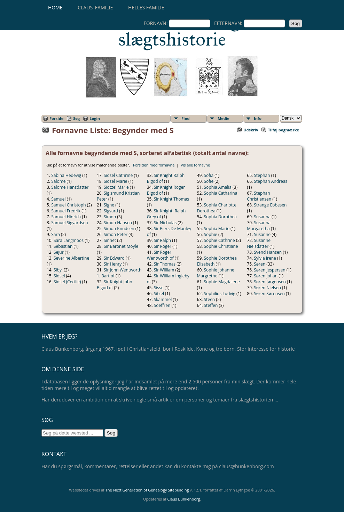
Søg (76, 118)
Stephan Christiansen (259, 196)
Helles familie (146, 7)
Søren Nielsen (267, 288)
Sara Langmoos (69, 240)
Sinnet (110, 240)
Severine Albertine (71, 258)
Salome (58, 181)
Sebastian (63, 246)
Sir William (164, 270)
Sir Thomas (164, 264)
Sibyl (58, 270)
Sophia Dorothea (220, 217)
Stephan (262, 175)
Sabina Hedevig (66, 175)
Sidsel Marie (115, 181)
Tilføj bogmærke (283, 129)
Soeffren (162, 305)
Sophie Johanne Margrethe (215, 273)
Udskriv (250, 129)
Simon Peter (115, 234)
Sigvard (111, 211)
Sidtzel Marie (116, 187)
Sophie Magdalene (222, 282)
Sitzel (159, 293)
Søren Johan (265, 276)
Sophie (210, 234)
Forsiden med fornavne (153, 165)
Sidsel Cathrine (118, 175)
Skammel (163, 299)
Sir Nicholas (165, 223)
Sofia (209, 175)
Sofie (209, 181)
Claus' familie (95, 7)
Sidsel (59, 276)
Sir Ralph (162, 240)
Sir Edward (114, 258)
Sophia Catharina (220, 193)
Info (257, 118)
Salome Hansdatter (69, 187)
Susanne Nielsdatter (259, 243)
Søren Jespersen (269, 270)
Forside (56, 118)
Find (185, 118)
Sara (55, 234)
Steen (209, 299)
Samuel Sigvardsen (69, 223)
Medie (223, 118)
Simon (110, 217)
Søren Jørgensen (270, 282)
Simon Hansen (118, 223)
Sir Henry (113, 264)
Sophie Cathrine (219, 240)
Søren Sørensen (269, 293)
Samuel (58, 199)
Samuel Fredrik (65, 211)
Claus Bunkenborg (183, 499)
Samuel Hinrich (66, 217)
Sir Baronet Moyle (121, 246)
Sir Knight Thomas (171, 199)
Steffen (211, 305)
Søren (259, 264)
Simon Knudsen (119, 228)
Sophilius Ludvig (219, 293)
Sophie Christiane (221, 246)
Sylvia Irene (265, 258)
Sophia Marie (216, 228)
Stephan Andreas (270, 181)
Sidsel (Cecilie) (67, 282)
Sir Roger (162, 246)
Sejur (59, 252)
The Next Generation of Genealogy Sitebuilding (147, 490)
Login (94, 118)
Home (55, 7)
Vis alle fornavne (195, 165)
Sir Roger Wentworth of (160, 255)
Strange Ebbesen (270, 205)
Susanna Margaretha (259, 225)
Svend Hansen (268, 252)
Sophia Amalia (218, 187)
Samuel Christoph (68, 205)
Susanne (262, 234)
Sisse (159, 288)
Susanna (262, 217)
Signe (109, 205)
